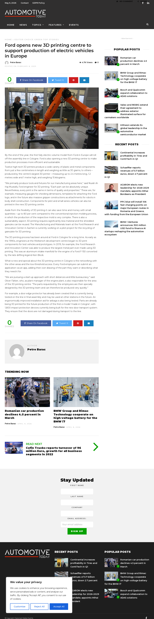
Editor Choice (24, 36)
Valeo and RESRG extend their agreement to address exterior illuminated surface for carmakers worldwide (126, 107)
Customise (19, 606)
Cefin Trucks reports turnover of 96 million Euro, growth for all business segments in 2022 (54, 447)
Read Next (34, 440)
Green (38, 36)
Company (77, 504)
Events (74, 23)
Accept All (58, 606)
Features (55, 23)
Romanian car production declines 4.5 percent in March (24, 411)
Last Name (77, 493)
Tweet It (58, 76)
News (23, 23)
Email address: (77, 515)
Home (10, 23)
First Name (77, 482)
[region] (39, 595)
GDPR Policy (38, 3)
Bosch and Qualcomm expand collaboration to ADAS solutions (133, 89)
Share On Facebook (31, 76)
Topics (36, 23)
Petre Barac (10, 420)
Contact (25, 3)
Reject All (39, 606)
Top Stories (51, 36)
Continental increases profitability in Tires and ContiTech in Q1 (133, 152)
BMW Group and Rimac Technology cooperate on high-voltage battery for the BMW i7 (75, 412)
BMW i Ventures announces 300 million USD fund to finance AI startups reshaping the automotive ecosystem (125, 224)
